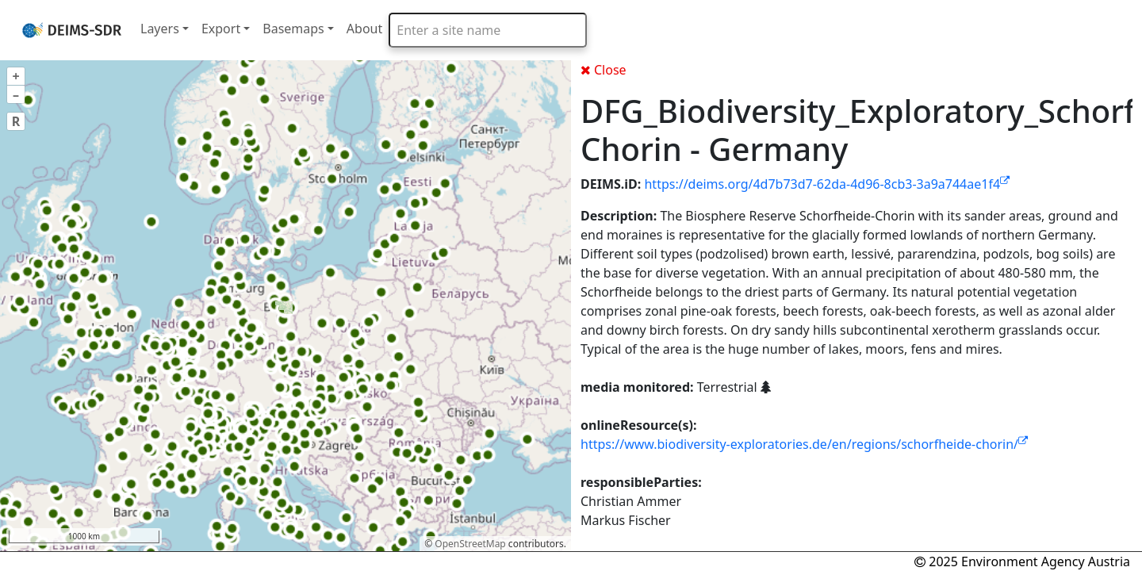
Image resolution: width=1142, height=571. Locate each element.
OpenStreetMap (470, 543)
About (364, 28)
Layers (159, 28)
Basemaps (293, 28)
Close (604, 70)
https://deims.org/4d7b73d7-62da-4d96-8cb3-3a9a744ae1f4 (827, 184)
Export (220, 28)
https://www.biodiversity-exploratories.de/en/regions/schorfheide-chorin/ (804, 444)
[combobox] (488, 30)
